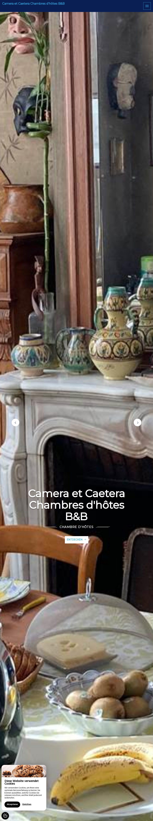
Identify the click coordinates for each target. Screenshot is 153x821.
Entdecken (76, 539)
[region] (23, 788)
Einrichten (26, 804)
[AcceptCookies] (5, 816)
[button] (15, 422)
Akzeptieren (12, 804)
